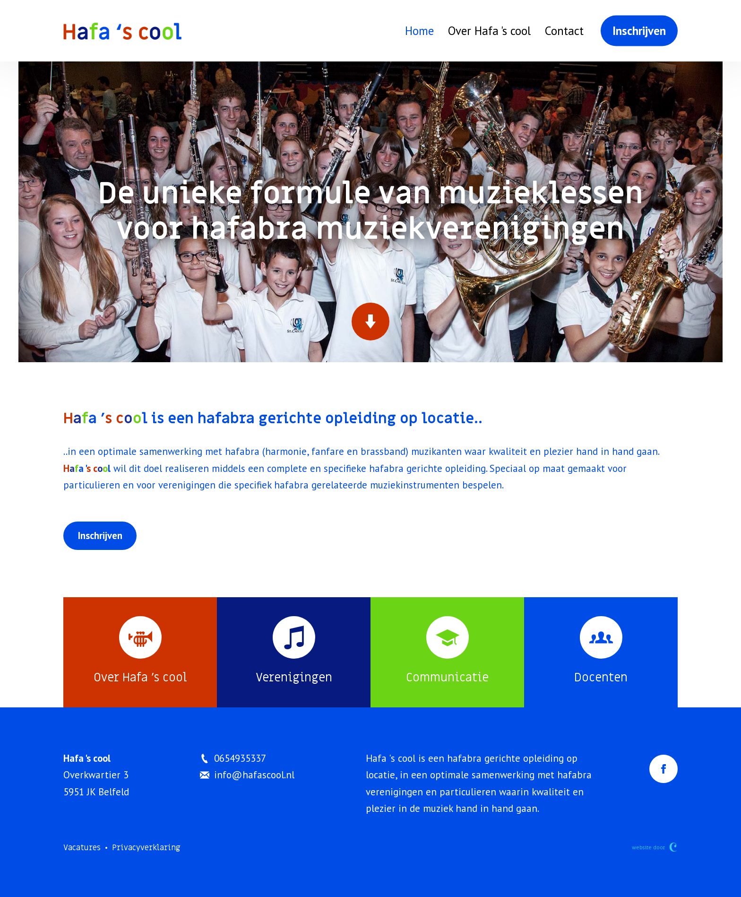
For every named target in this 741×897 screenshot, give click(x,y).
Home (419, 30)
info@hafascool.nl (247, 774)
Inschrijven (639, 30)
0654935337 (233, 758)
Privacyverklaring (146, 848)
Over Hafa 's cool (489, 30)
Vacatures (82, 848)
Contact (564, 30)
